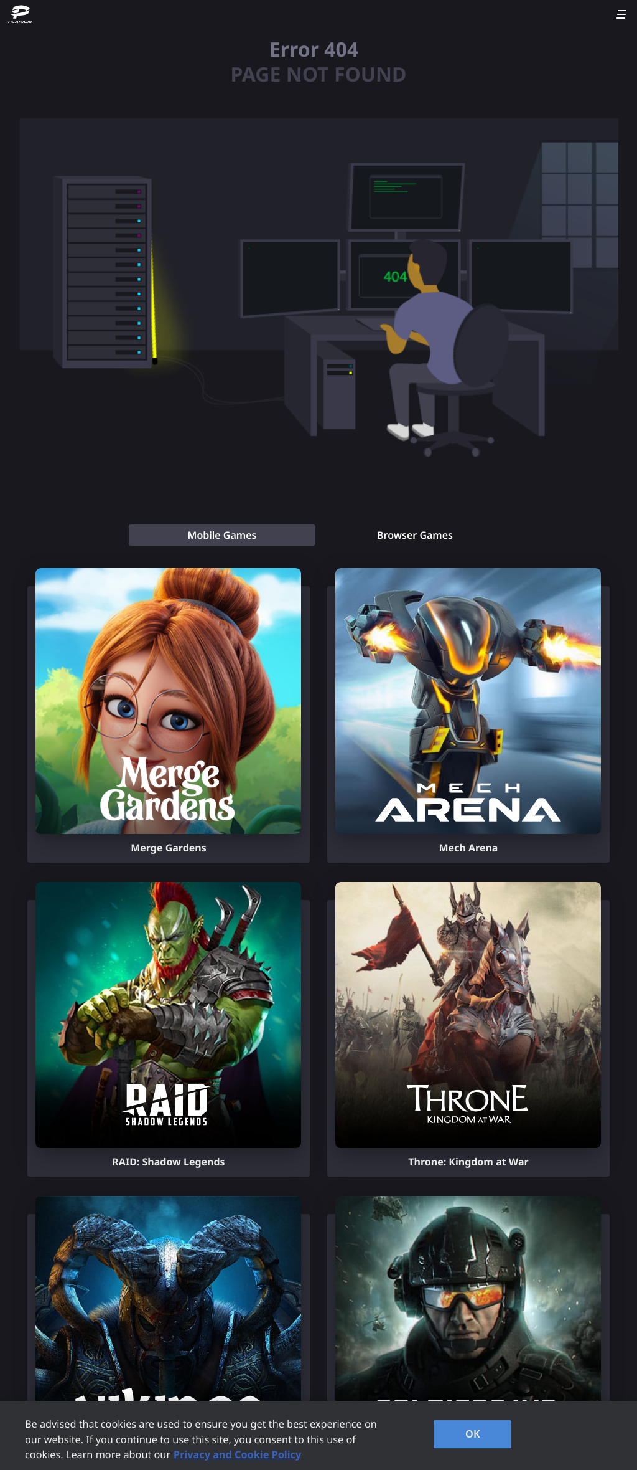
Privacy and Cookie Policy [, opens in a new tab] (237, 1454)
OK (472, 1434)
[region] (318, 1435)
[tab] (222, 535)
